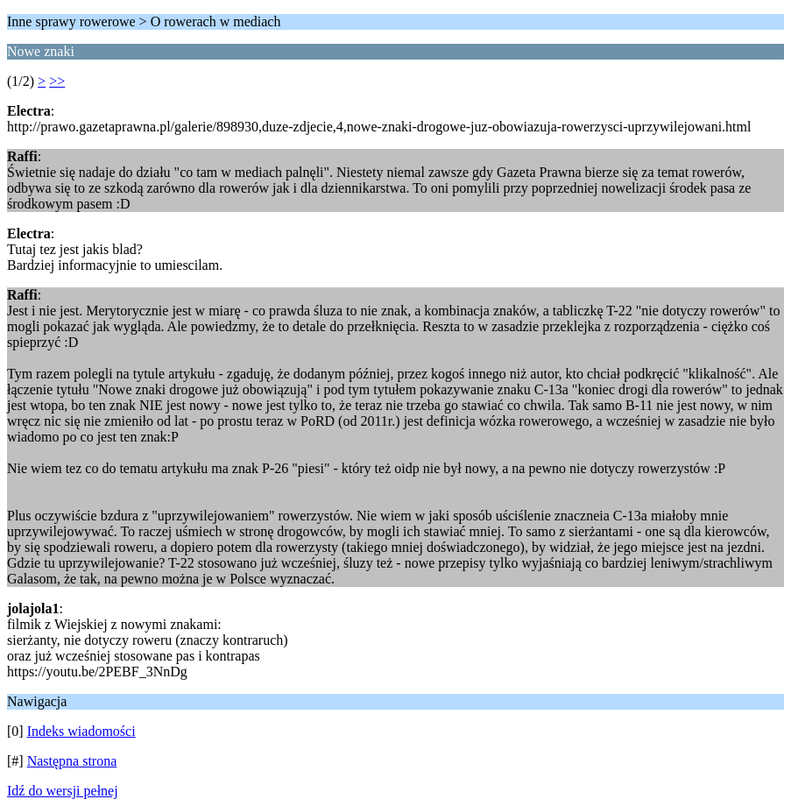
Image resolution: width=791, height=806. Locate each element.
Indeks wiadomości (81, 731)
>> (57, 81)
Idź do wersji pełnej (62, 790)
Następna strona (72, 760)
